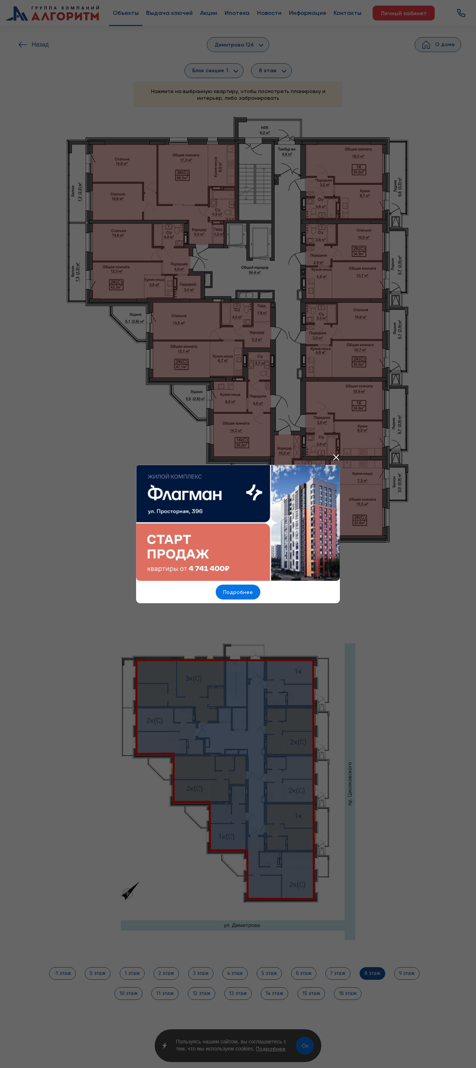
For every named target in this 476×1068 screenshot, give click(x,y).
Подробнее (238, 592)
